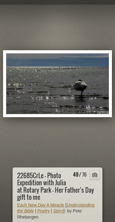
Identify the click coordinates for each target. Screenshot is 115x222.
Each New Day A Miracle (40, 205)
